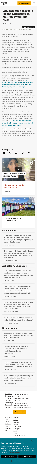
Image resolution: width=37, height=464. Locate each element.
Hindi (15, 431)
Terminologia (9, 402)
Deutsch (16, 417)
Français (16, 422)
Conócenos (8, 394)
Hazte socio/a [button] (24, 3)
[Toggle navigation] (34, 3)
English (15, 420)
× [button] (35, 440)
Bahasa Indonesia (19, 435)
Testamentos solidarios (20, 405)
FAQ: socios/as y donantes (22, 407)
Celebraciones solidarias (21, 401)
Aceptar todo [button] (9, 456)
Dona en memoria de (20, 403)
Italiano (15, 424)
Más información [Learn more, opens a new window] (14, 453)
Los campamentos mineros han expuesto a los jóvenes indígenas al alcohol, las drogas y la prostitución (17, 123)
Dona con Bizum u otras (21, 399)
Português (16, 428)
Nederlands (17, 426)
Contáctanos (9, 396)
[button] (18, 461)
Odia (15, 433)
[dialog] (18, 451)
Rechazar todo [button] (27, 456)
